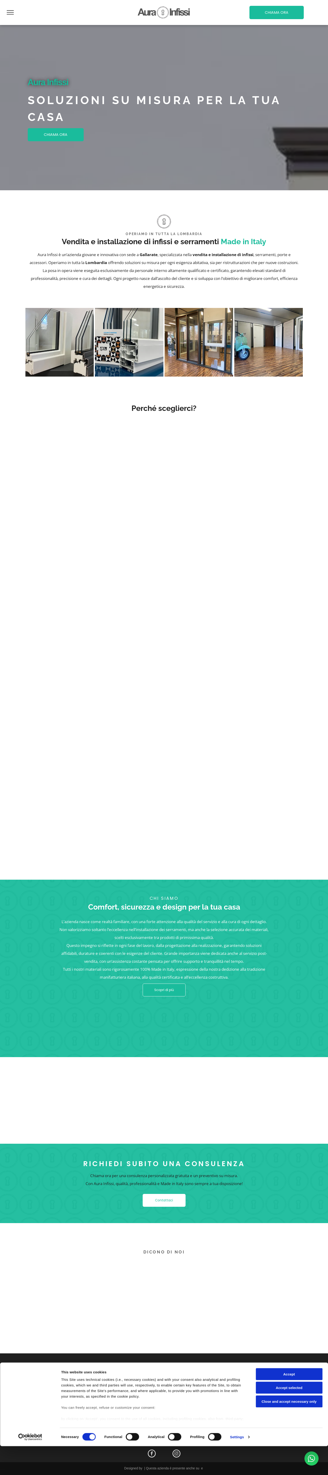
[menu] (10, 12)
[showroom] (199, 342)
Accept (289, 1403)
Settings (237, 1466)
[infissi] (59, 342)
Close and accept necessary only (289, 1430)
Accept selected (289, 1417)
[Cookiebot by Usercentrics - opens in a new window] (30, 1465)
